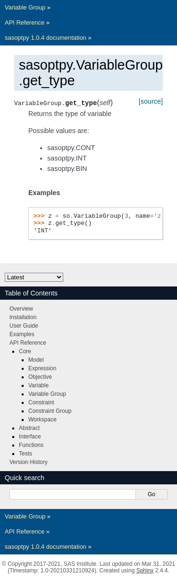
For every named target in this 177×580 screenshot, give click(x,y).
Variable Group (25, 7)
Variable (38, 385)
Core (25, 351)
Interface (30, 436)
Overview (21, 308)
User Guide (23, 325)
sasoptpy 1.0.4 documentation (45, 37)
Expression (42, 368)
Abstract (29, 428)
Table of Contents (31, 293)
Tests (25, 453)
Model (36, 360)
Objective (40, 377)
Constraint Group (49, 411)
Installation (22, 317)
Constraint (41, 402)
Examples (21, 334)
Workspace (42, 419)
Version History (28, 462)
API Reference (24, 22)
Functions (31, 445)
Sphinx (145, 570)
